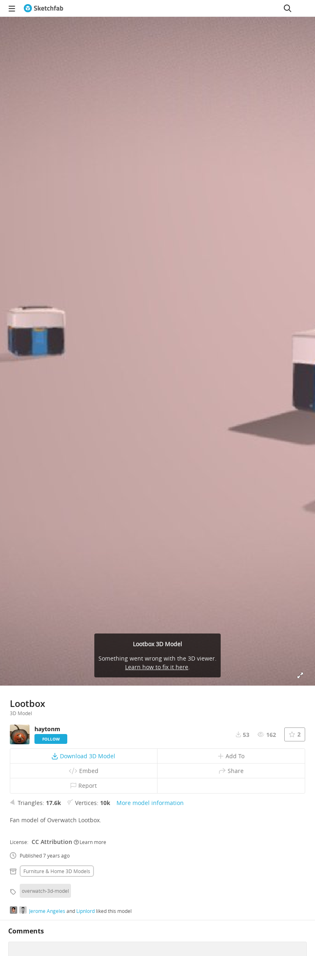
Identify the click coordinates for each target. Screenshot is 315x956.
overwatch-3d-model (45, 890)
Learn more (90, 842)
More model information (150, 803)
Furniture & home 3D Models (56, 871)
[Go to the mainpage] (43, 8)
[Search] (287, 8)
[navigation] (12, 8)
